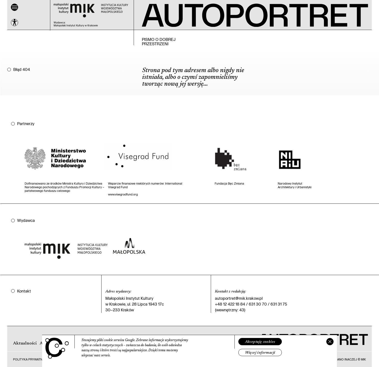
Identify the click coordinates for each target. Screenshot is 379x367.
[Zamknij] (330, 341)
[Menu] (14, 7)
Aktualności (25, 343)
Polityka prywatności (31, 359)
